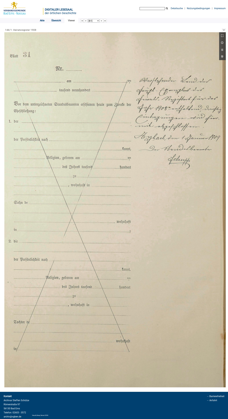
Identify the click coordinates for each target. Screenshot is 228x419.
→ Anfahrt (211, 400)
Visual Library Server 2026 (40, 415)
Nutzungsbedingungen (198, 8)
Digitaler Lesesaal (59, 9)
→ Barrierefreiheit (215, 396)
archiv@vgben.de (12, 416)
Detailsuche (177, 8)
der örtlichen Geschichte (60, 13)
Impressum (220, 8)
